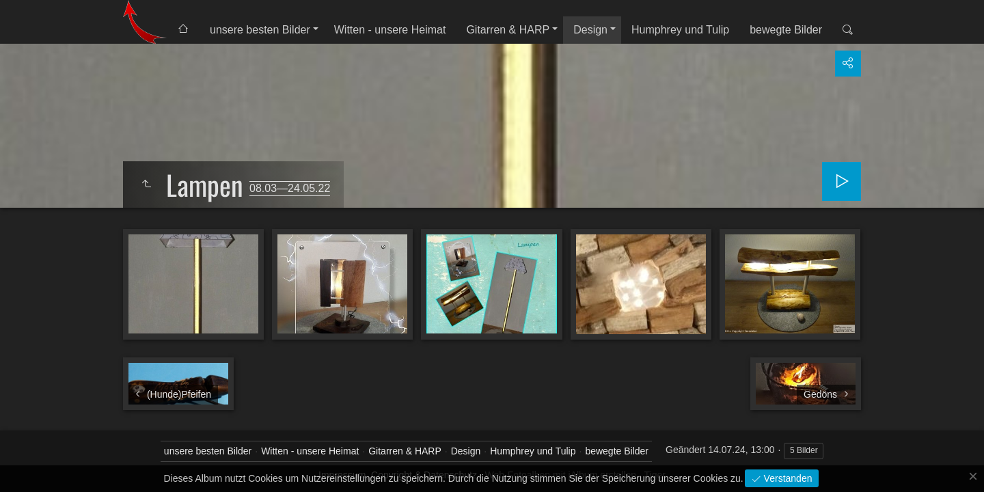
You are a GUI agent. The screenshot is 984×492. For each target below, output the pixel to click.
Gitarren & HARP (507, 30)
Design (590, 30)
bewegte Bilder (786, 30)
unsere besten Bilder (260, 30)
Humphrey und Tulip (680, 30)
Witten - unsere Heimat (390, 30)
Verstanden (786, 478)
